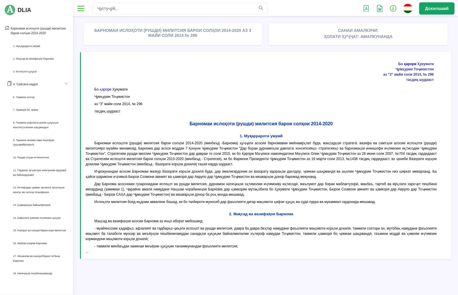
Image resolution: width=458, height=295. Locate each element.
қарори (410, 64)
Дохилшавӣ (437, 8)
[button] (393, 8)
